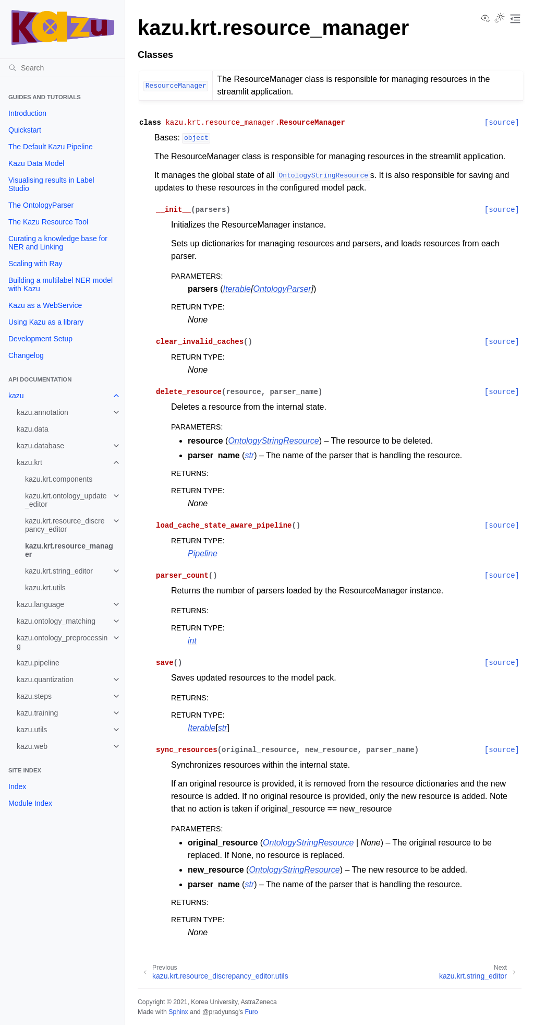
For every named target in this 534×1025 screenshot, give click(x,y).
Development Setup (40, 339)
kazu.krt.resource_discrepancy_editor (65, 525)
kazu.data (32, 429)
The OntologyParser (41, 205)
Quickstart (24, 130)
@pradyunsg (220, 1012)
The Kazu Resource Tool (48, 222)
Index (17, 786)
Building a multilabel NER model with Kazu (60, 284)
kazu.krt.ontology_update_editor (65, 500)
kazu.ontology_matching (56, 621)
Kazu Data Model (36, 163)
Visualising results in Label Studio (51, 184)
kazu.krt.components (58, 479)
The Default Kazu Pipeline (50, 146)
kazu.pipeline (38, 663)
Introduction (27, 113)
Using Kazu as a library (45, 322)
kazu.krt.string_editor (59, 571)
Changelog (26, 355)
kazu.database (40, 446)
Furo (251, 1012)
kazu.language (40, 604)
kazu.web (32, 746)
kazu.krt (29, 462)
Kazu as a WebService (45, 305)
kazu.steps (34, 696)
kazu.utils (32, 729)
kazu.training (37, 713)
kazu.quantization (45, 679)
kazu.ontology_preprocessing (62, 642)
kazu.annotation (42, 412)
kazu (16, 395)
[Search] (62, 67)
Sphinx (178, 1012)
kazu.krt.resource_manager (69, 550)
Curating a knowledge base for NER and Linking (57, 242)
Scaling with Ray (35, 263)
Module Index (30, 803)
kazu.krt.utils (45, 587)
